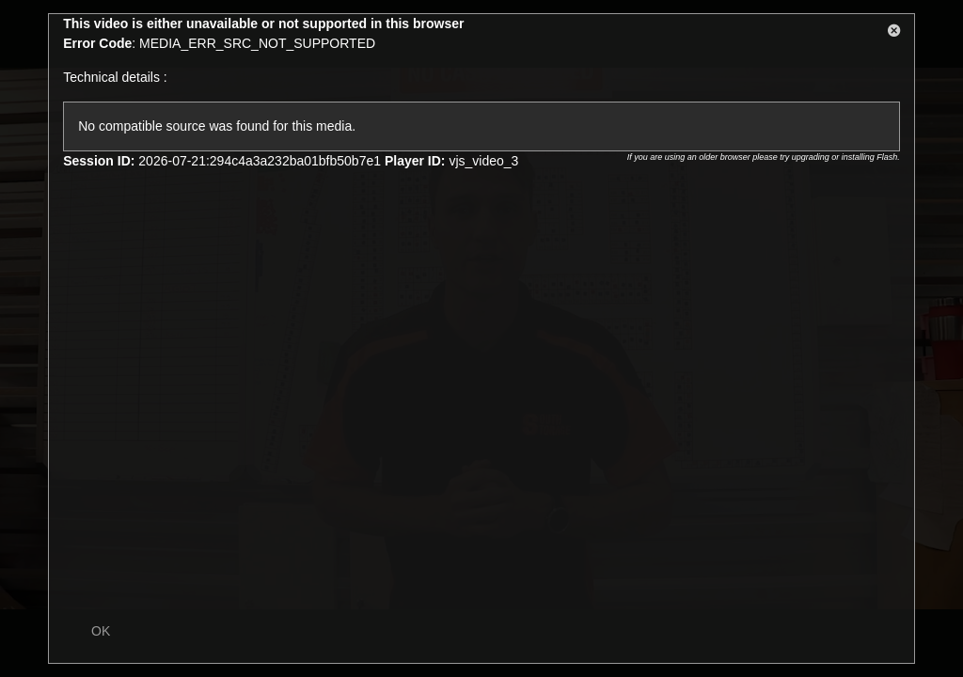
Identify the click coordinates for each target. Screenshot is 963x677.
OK (100, 630)
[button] (894, 34)
